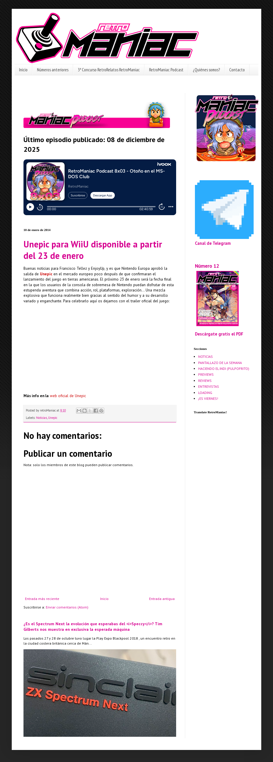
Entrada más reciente (42, 598)
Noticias (41, 418)
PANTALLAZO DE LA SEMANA (220, 362)
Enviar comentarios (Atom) (67, 607)
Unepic (52, 418)
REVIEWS (205, 380)
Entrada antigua (162, 598)
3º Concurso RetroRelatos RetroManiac (109, 70)
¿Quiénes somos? (206, 70)
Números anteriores (52, 70)
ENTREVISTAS (208, 386)
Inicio (23, 70)
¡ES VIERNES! (208, 398)
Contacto (237, 70)
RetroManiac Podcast (166, 70)
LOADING (205, 392)
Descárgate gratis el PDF (219, 334)
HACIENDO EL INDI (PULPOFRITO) (223, 368)
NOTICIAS (205, 356)
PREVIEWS (206, 374)
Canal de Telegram (213, 243)
